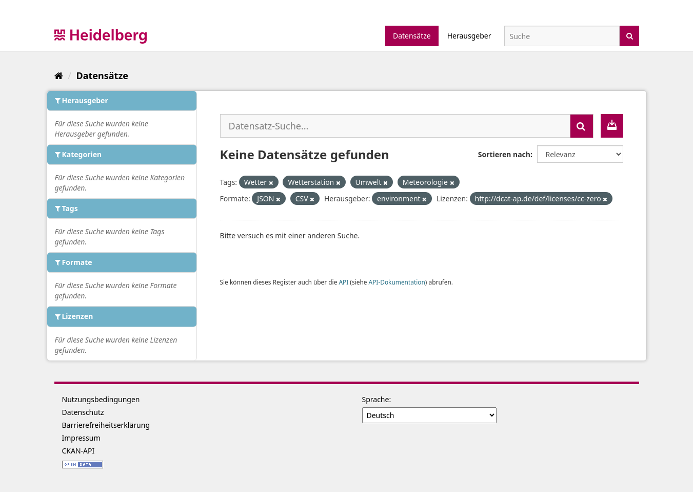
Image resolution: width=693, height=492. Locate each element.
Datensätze (412, 36)
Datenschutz (83, 412)
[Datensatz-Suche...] (395, 126)
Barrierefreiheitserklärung (106, 425)
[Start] (58, 75)
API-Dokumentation (397, 282)
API (343, 282)
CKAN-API (78, 451)
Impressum (81, 438)
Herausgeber (469, 36)
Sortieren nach (504, 154)
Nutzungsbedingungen (101, 399)
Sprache (375, 399)
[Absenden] (629, 35)
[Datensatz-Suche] (562, 36)
